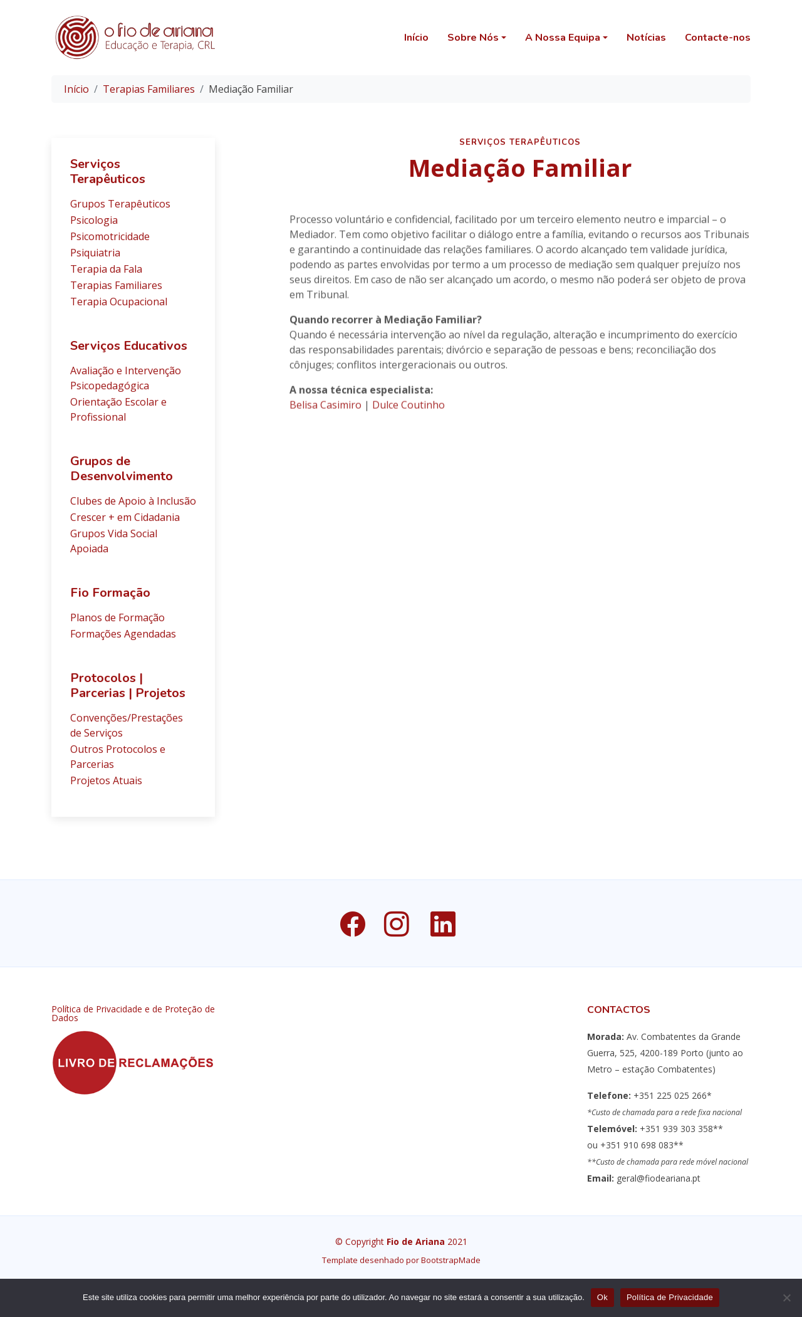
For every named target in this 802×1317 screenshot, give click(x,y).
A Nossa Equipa (562, 38)
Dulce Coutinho (408, 429)
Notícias (646, 38)
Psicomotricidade (110, 243)
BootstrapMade (451, 1260)
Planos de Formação (117, 624)
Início (416, 38)
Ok (602, 1297)
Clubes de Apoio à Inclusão (133, 508)
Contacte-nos (718, 38)
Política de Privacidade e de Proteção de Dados (133, 1013)
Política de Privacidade (670, 1297)
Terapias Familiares (149, 89)
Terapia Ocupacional (118, 308)
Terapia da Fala (106, 276)
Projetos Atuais (106, 787)
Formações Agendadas (123, 641)
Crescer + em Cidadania (125, 524)
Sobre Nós (473, 38)
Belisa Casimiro (325, 429)
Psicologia (94, 227)
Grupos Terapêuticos (120, 211)
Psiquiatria (95, 259)
